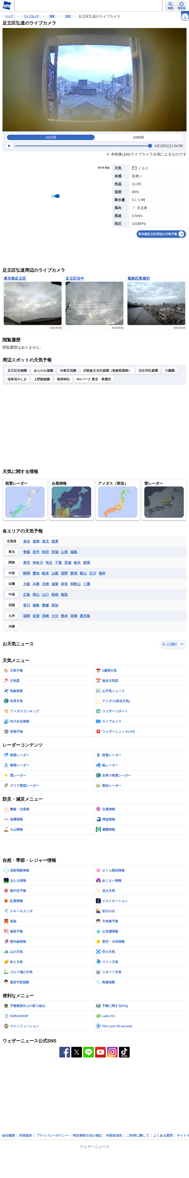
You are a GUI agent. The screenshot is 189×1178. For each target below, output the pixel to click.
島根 (54, 594)
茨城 (67, 562)
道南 (36, 541)
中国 (11, 594)
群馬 (86, 562)
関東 (52, 16)
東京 (68, 16)
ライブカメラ (31, 16)
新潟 (73, 573)
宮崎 (73, 616)
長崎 (45, 616)
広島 (26, 594)
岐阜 (45, 573)
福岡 (26, 616)
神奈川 (38, 562)
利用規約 (25, 1135)
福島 (73, 552)
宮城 (54, 552)
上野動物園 (42, 379)
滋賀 (54, 584)
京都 (45, 584)
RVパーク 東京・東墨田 (94, 379)
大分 (54, 616)
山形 (64, 552)
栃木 (77, 562)
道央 (26, 541)
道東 (54, 541)
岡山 (36, 594)
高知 (54, 605)
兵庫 (36, 584)
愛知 (36, 573)
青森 (26, 552)
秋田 (45, 552)
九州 (11, 616)
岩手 (36, 552)
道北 (45, 541)
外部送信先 (114, 1135)
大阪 (26, 584)
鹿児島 (85, 616)
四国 (11, 605)
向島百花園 (68, 370)
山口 (45, 594)
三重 (86, 584)
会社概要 (8, 1135)
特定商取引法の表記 (87, 1135)
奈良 (64, 584)
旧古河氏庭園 (148, 370)
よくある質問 (163, 1135)
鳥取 (64, 594)
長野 (64, 573)
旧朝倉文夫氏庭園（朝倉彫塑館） (107, 370)
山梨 (54, 573)
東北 (11, 552)
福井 (102, 573)
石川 (92, 573)
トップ (9, 16)
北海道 (11, 541)
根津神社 (63, 379)
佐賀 (36, 616)
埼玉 (48, 562)
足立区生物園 (17, 370)
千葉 (58, 562)
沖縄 (11, 626)
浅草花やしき (17, 379)
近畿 (11, 584)
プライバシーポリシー (52, 1135)
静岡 (26, 573)
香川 (26, 605)
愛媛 (45, 605)
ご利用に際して (137, 1135)
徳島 (36, 605)
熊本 (64, 616)
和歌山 (75, 584)
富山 (83, 573)
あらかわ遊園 (43, 370)
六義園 (170, 370)
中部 (11, 573)
